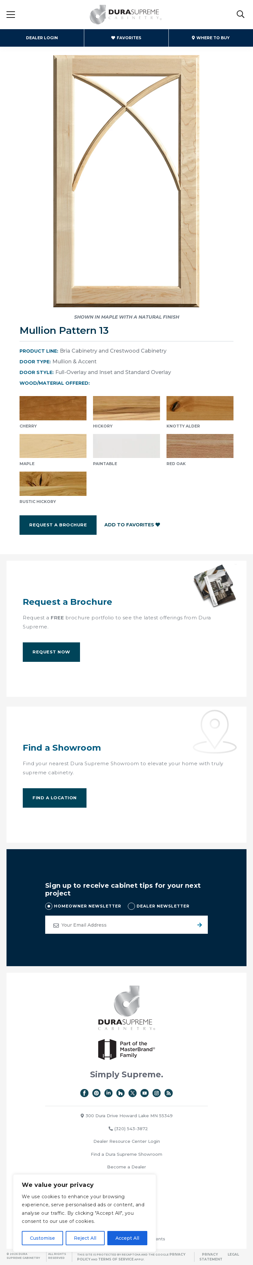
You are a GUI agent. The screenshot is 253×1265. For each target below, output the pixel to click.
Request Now (51, 651)
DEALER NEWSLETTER (163, 906)
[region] (84, 1213)
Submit (199, 925)
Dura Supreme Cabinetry (126, 14)
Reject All (85, 1238)
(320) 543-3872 (128, 1128)
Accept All (127, 1238)
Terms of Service (116, 1259)
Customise (42, 1238)
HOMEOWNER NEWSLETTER (87, 906)
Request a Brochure (58, 524)
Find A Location (55, 797)
